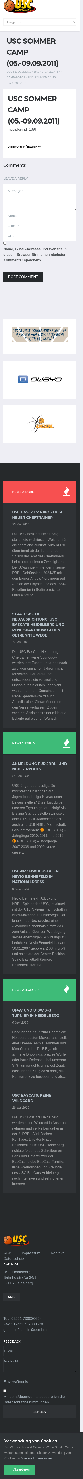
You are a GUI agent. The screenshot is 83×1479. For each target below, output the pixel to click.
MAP (11, 1297)
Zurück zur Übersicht (24, 147)
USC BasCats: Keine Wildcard (31, 1098)
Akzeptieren (21, 1469)
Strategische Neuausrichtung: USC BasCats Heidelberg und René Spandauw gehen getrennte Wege (38, 624)
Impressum (31, 1253)
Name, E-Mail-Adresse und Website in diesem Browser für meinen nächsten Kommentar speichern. (35, 254)
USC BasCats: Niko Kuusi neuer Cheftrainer (37, 515)
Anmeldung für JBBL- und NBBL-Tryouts (39, 766)
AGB (7, 1253)
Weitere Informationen (36, 1458)
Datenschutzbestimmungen (26, 1402)
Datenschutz (13, 1259)
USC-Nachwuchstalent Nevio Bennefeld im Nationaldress (36, 876)
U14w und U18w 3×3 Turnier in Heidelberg (35, 1013)
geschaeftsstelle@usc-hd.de (27, 1330)
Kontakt (57, 1253)
